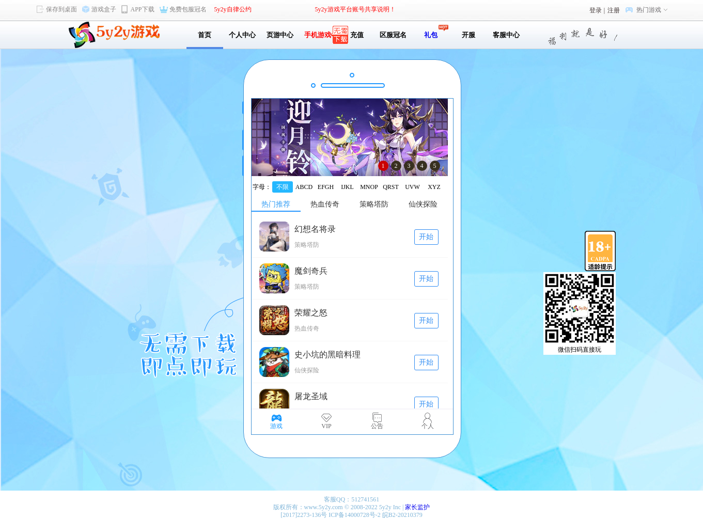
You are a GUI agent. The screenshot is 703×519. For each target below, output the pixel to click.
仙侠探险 (423, 204)
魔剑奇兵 (310, 270)
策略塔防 (374, 204)
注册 (613, 10)
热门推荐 (275, 204)
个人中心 (242, 35)
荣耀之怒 (310, 312)
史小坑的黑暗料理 (327, 354)
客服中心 (506, 35)
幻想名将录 (315, 229)
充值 (355, 35)
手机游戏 (317, 35)
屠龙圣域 (310, 396)
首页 (204, 35)
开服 (468, 35)
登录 (595, 10)
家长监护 (417, 507)
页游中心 (280, 35)
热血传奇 (324, 204)
